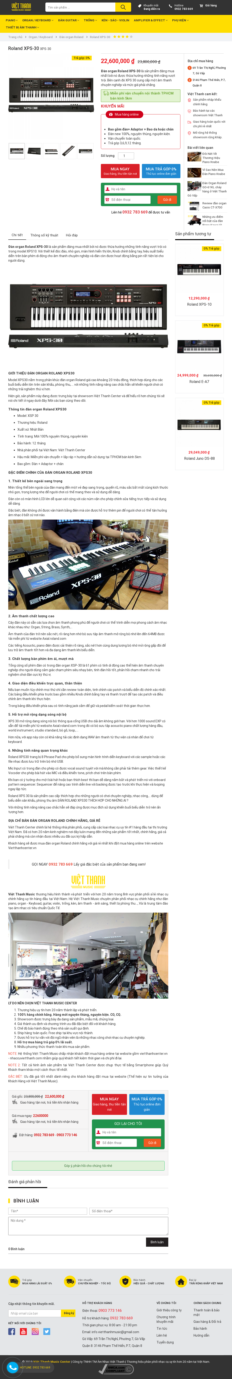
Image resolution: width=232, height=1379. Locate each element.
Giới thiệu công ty (169, 1310)
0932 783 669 (183, 9)
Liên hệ (162, 1335)
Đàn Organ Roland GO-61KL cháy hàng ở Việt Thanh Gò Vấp (207, 189)
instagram (35, 1331)
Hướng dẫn (201, 1335)
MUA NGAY (120, 171)
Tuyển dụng (165, 1342)
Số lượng (108, 156)
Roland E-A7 (199, 381)
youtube (23, 1331)
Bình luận (157, 1242)
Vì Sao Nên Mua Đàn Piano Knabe (213, 172)
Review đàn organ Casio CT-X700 (214, 205)
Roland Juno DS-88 (199, 458)
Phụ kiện (180, 20)
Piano (12, 20)
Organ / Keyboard (37, 20)
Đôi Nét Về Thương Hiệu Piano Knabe (211, 158)
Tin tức (162, 1328)
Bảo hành (200, 1328)
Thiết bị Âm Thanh (22, 27)
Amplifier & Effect (151, 20)
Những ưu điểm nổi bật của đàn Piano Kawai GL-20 (213, 223)
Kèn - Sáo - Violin (115, 20)
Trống (90, 20)
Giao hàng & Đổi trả (207, 1322)
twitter (46, 1331)
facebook (11, 1331)
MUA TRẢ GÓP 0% (161, 169)
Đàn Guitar (68, 20)
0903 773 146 (67, 1135)
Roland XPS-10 (199, 304)
